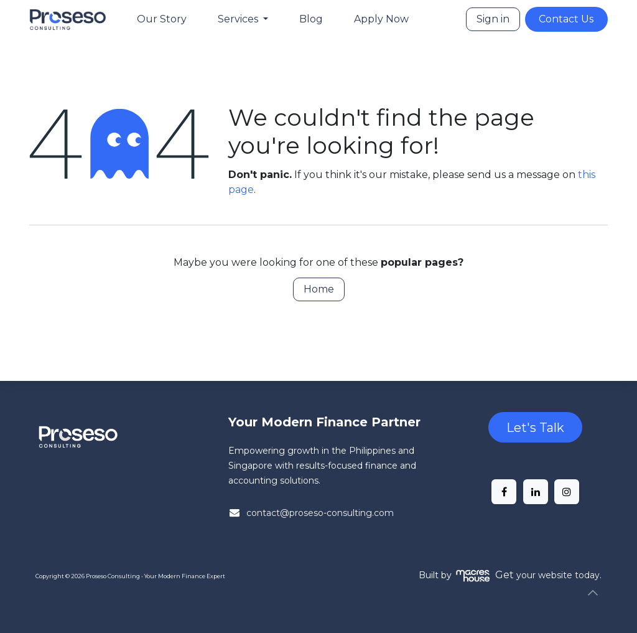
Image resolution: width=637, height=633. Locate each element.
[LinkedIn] (535, 491)
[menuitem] (161, 19)
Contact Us (566, 19)
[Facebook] (503, 491)
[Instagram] (566, 491)
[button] (593, 592)
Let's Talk (535, 427)
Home (319, 289)
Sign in (493, 19)
